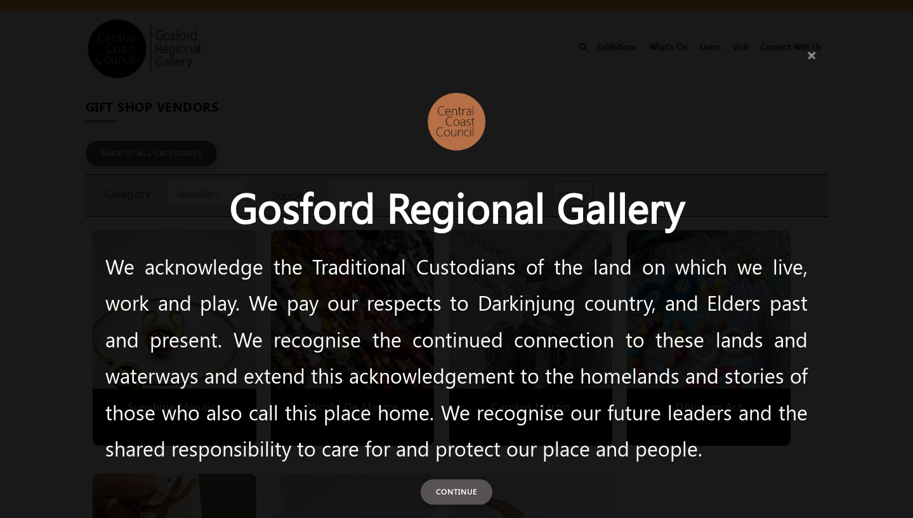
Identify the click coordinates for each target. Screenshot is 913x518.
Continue (456, 491)
